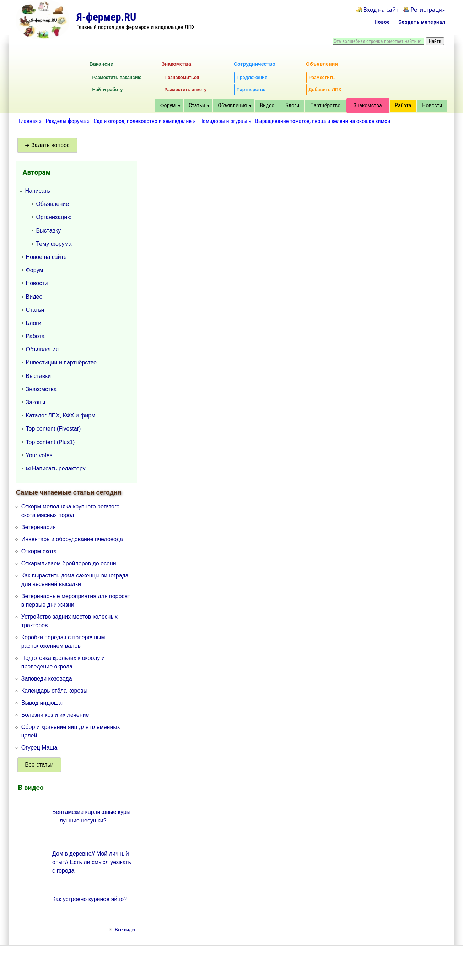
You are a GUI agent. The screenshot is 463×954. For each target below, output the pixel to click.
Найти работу (107, 89)
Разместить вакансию (117, 77)
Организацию (53, 217)
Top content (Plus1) (50, 442)
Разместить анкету (186, 89)
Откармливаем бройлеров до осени (68, 563)
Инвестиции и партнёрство (61, 362)
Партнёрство (325, 105)
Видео (267, 105)
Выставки (38, 376)
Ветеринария (38, 527)
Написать (37, 191)
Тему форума (53, 244)
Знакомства (368, 105)
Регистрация (428, 10)
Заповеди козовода (46, 679)
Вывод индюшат (42, 703)
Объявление (52, 204)
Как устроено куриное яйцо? (89, 899)
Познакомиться (182, 77)
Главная (28, 121)
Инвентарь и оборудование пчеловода (72, 539)
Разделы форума (65, 121)
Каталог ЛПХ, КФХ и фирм (61, 415)
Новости (432, 105)
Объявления (232, 105)
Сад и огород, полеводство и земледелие (142, 121)
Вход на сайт (380, 10)
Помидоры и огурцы (223, 121)
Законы (35, 402)
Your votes (39, 455)
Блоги (292, 105)
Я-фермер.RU (106, 17)
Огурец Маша (39, 748)
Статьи (197, 105)
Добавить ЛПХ (325, 89)
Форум (168, 105)
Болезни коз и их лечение (55, 715)
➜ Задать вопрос (47, 145)
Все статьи (39, 765)
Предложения (252, 77)
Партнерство (251, 89)
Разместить (322, 77)
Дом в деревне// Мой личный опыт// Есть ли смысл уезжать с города (91, 862)
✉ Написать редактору (56, 468)
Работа (403, 105)
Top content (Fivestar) (53, 429)
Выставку (48, 231)
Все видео (125, 929)
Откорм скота (39, 551)
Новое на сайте (46, 257)
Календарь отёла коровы (54, 691)
